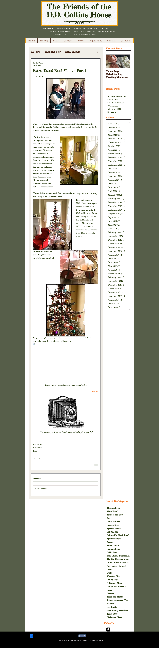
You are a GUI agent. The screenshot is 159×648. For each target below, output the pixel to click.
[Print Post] (39, 458)
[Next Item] (127, 61)
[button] (98, 52)
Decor (35, 451)
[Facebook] (31, 636)
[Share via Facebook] (34, 458)
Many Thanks (72, 52)
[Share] (82, 635)
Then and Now (53, 52)
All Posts (35, 52)
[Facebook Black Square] (108, 629)
